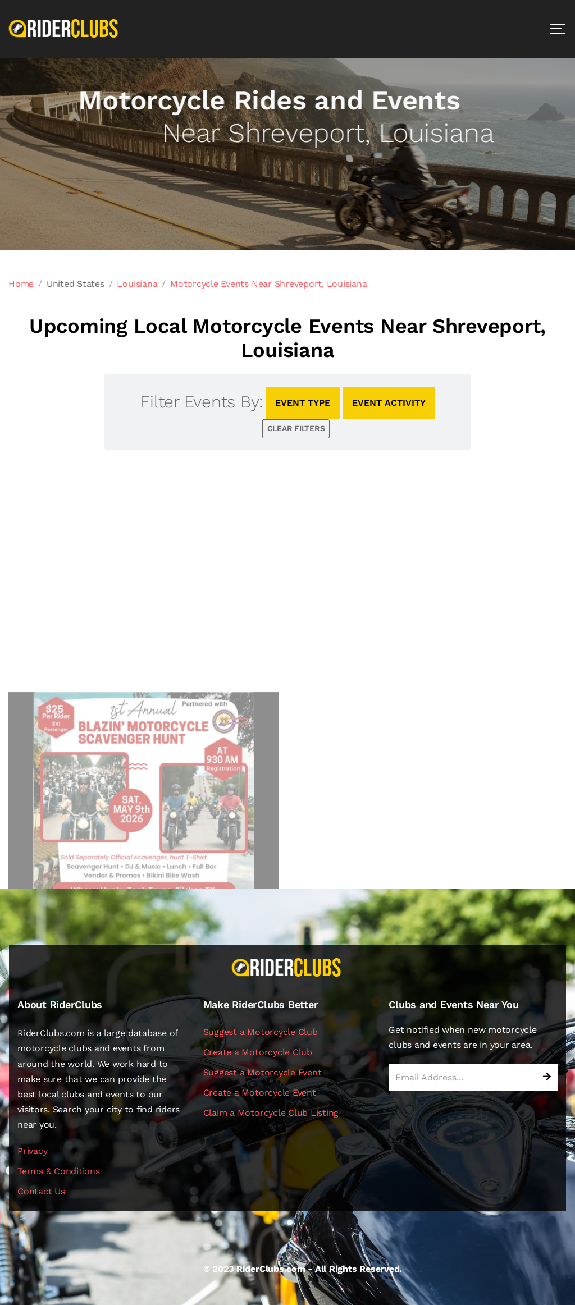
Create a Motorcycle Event (259, 1092)
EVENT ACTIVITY (389, 402)
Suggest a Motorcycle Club (260, 1032)
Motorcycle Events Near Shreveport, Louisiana (268, 283)
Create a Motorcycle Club (257, 1052)
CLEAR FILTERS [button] (296, 428)
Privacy (32, 1151)
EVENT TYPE (302, 402)
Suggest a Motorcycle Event (262, 1072)
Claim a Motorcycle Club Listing (271, 1112)
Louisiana (137, 283)
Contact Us (41, 1191)
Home (21, 283)
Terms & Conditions (58, 1171)
